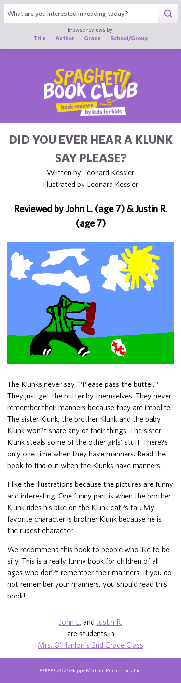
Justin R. (109, 621)
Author (65, 38)
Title (40, 38)
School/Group (129, 38)
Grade (92, 38)
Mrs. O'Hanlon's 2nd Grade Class (90, 644)
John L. (70, 621)
